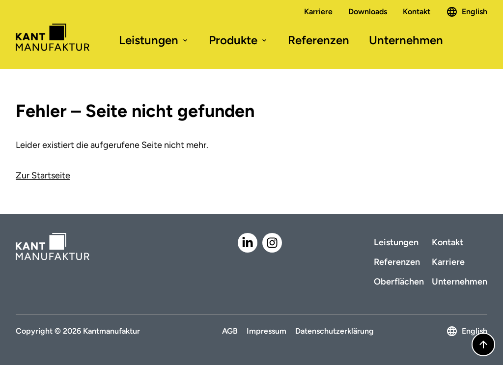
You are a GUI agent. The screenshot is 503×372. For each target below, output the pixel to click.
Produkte (238, 40)
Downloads (367, 11)
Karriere (318, 11)
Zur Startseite (43, 175)
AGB (230, 331)
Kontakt (416, 11)
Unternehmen (406, 40)
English (466, 12)
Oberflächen (399, 281)
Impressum (266, 331)
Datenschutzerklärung (334, 331)
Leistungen (154, 40)
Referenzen (318, 40)
